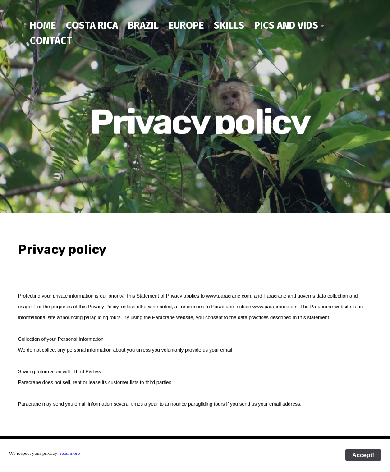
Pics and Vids (286, 25)
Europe (186, 25)
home (43, 25)
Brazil (143, 25)
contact (51, 40)
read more (70, 453)
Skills (229, 25)
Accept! (363, 455)
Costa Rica (92, 25)
